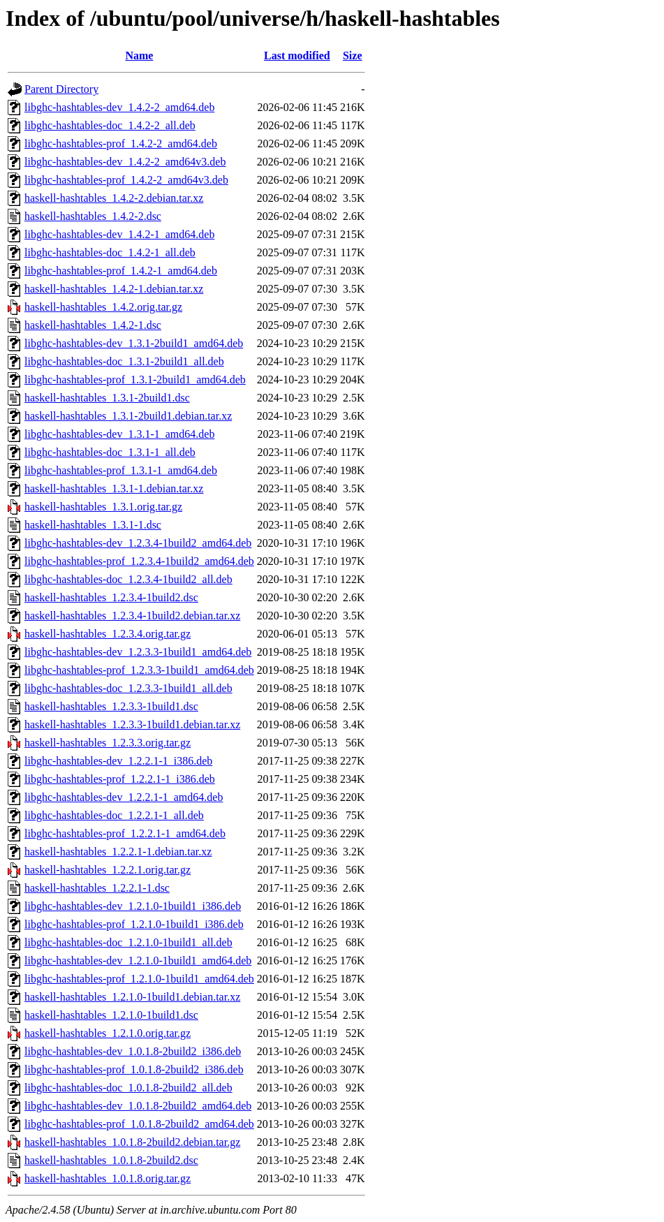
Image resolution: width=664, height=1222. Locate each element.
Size (352, 55)
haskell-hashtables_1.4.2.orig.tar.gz (103, 307)
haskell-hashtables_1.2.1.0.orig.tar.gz (107, 1033)
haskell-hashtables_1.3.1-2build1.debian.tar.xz (128, 416)
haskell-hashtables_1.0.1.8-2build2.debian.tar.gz (132, 1142)
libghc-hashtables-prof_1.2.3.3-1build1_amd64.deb (139, 670)
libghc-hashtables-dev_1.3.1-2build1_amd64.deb (133, 343)
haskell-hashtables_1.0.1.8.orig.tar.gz (107, 1178)
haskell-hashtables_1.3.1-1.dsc (92, 525)
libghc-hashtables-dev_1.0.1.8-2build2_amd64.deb (137, 1106)
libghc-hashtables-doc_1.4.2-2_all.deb (109, 125)
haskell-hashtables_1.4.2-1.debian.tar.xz (113, 289)
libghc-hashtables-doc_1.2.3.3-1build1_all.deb (128, 688)
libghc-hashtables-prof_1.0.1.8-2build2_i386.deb (134, 1069)
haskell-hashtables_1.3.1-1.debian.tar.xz (113, 488)
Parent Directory (61, 89)
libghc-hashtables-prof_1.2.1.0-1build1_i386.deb (134, 924)
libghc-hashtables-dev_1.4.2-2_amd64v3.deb (125, 162)
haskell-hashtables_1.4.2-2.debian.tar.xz (113, 198)
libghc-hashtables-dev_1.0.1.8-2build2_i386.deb (132, 1051)
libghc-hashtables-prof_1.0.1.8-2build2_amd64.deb (139, 1124)
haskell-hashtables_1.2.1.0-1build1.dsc (111, 1015)
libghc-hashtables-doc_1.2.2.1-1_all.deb (114, 815)
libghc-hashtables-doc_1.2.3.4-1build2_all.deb (128, 579)
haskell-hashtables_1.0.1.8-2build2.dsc (111, 1160)
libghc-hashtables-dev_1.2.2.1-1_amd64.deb (123, 797)
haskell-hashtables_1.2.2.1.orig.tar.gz (107, 870)
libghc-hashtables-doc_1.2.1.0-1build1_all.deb (128, 942)
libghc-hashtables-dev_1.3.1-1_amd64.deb (119, 434)
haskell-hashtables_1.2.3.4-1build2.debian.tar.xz (132, 615)
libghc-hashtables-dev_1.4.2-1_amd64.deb (119, 234)
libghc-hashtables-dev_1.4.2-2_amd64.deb (119, 107)
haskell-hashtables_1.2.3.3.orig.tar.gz (107, 743)
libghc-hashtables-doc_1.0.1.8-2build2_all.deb (128, 1088)
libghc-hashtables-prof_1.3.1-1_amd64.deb (120, 470)
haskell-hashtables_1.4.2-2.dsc (92, 216)
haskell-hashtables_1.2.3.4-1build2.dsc (111, 597)
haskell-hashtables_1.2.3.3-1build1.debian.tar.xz (132, 724)
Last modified (297, 55)
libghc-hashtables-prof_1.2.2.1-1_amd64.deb (125, 833)
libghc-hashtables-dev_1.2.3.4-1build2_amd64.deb (137, 543)
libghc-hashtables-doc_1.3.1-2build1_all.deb (124, 361)
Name (139, 55)
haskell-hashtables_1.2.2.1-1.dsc (97, 888)
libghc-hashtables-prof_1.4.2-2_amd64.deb (120, 143)
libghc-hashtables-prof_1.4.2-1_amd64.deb (120, 271)
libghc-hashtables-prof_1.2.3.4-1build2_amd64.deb (139, 561)
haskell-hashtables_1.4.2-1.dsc (92, 325)
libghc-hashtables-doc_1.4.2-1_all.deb (109, 252)
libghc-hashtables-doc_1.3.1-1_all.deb (109, 452)
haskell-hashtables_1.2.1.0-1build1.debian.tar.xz (132, 997)
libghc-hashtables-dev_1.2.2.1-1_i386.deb (118, 761)
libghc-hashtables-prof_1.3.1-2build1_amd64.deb (135, 379)
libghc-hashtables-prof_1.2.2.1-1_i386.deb (119, 779)
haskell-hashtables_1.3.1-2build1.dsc (107, 398)
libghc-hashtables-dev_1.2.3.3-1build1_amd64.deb (137, 652)
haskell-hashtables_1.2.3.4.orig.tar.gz (107, 634)
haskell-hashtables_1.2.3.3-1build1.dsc (111, 706)
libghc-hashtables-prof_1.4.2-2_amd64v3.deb (126, 180)
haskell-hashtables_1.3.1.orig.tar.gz (103, 507)
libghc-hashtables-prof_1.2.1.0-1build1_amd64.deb (139, 979)
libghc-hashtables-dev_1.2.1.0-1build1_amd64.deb (137, 960)
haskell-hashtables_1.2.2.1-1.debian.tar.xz (118, 851)
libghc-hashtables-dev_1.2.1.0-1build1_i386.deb (132, 906)
